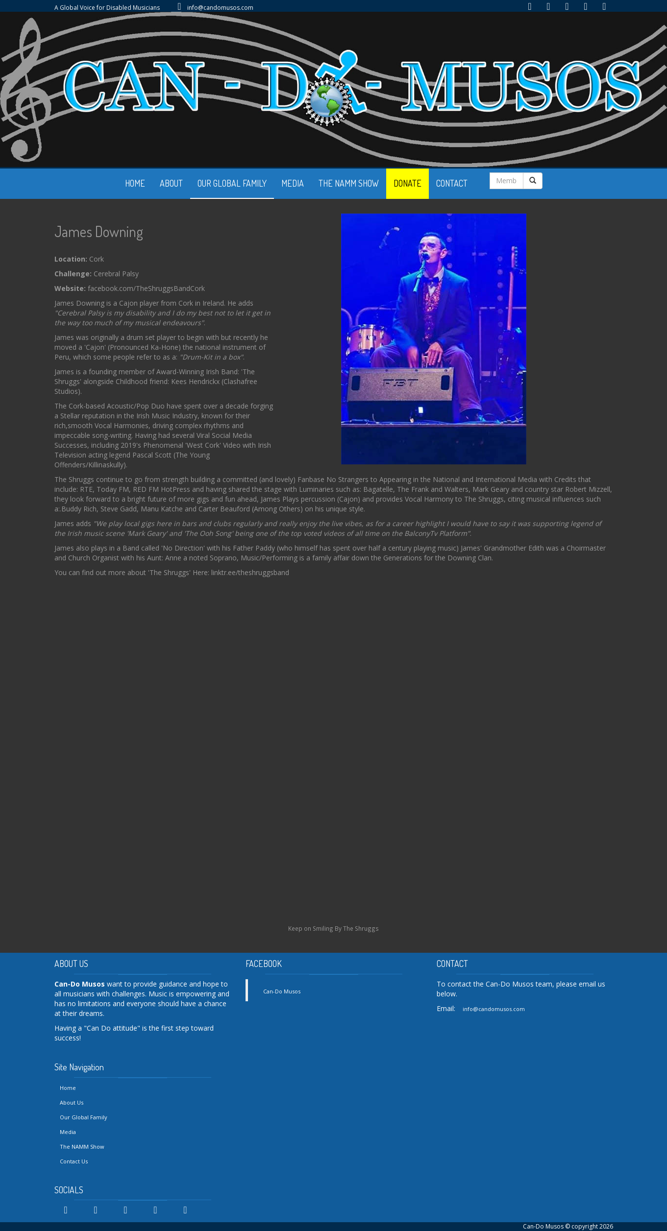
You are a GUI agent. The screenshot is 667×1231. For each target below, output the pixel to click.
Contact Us (74, 1161)
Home (68, 1087)
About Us (71, 1102)
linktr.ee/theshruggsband (250, 572)
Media (68, 1131)
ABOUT (171, 183)
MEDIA (292, 183)
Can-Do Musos (281, 991)
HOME (135, 183)
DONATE (407, 183)
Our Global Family (83, 1117)
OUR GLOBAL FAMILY (232, 183)
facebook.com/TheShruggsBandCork (146, 288)
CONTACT (452, 183)
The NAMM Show (82, 1146)
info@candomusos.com (220, 7)
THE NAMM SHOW (349, 183)
